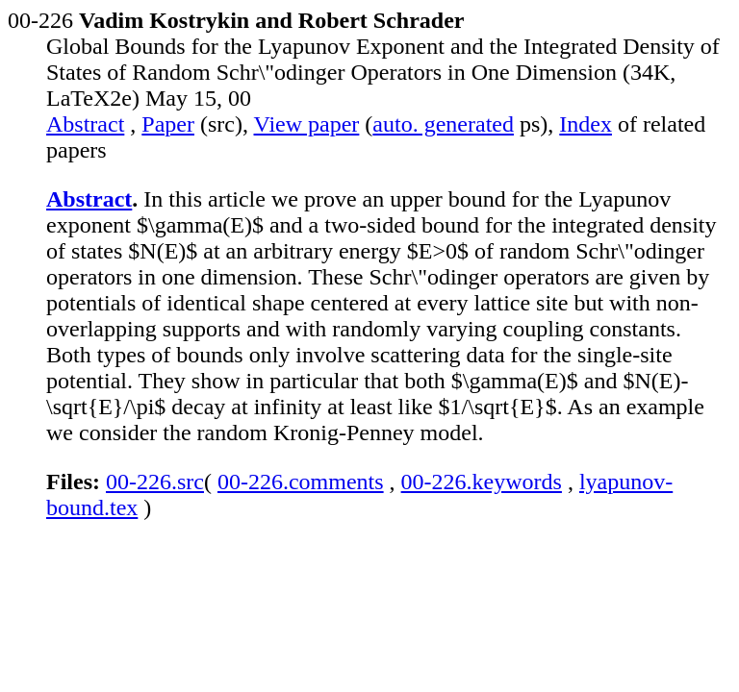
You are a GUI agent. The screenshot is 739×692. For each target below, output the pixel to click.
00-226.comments (300, 481)
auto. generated (443, 123)
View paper (307, 123)
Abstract (85, 123)
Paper (167, 123)
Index (585, 123)
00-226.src (155, 481)
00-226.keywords (481, 481)
